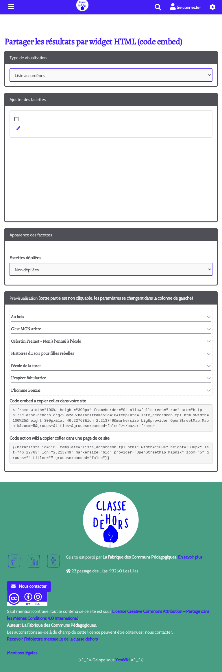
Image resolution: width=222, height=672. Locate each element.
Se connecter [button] (185, 6)
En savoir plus (190, 557)
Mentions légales (22, 653)
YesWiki (122, 659)
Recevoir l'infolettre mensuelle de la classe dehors (52, 639)
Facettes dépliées (25, 257)
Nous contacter (29, 586)
